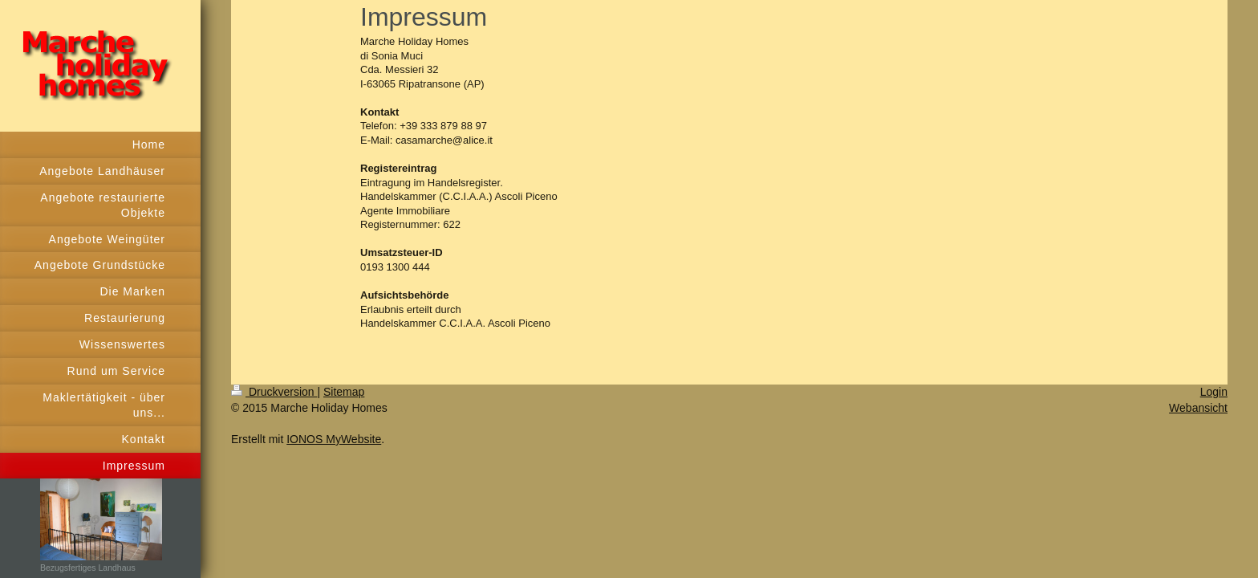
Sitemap (343, 391)
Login (1214, 391)
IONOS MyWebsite (333, 439)
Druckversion (274, 391)
